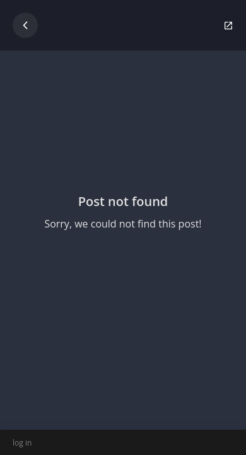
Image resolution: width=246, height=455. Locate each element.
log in (22, 442)
